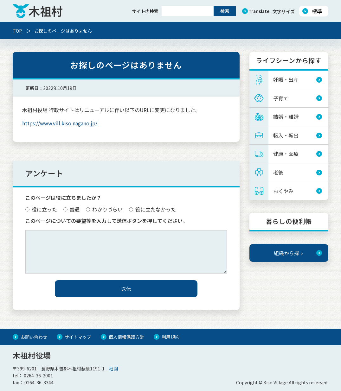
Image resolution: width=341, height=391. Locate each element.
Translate (258, 11)
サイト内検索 (145, 11)
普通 (71, 209)
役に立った (41, 209)
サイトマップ (78, 337)
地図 (113, 368)
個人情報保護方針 (126, 337)
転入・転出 (286, 135)
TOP (17, 31)
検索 (224, 11)
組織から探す (289, 253)
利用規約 (170, 337)
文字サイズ (284, 11)
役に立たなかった (152, 209)
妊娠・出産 (286, 79)
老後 (278, 172)
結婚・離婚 (286, 116)
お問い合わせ (34, 337)
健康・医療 (286, 153)
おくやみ (283, 191)
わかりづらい (104, 209)
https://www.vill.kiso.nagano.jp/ (59, 123)
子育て (280, 98)
